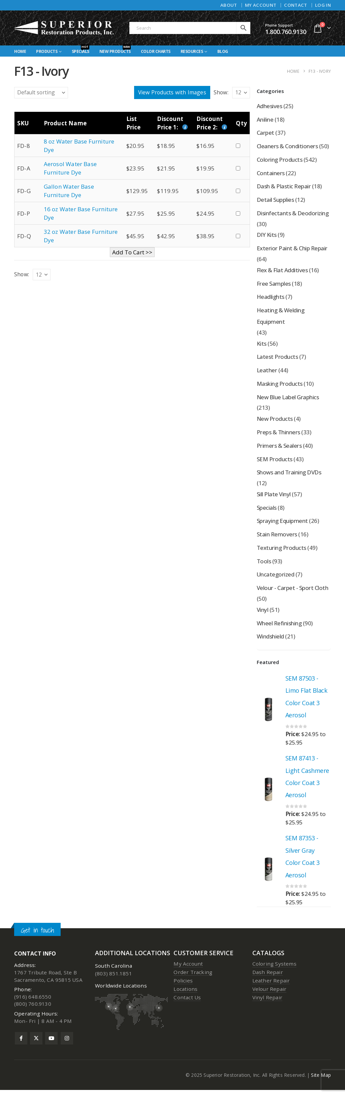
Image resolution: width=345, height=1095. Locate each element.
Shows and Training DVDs (289, 474)
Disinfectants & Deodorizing (293, 214)
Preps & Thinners (278, 434)
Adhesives (269, 106)
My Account (260, 5)
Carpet (265, 133)
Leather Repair (271, 985)
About (228, 5)
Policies (183, 985)
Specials (80, 50)
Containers (271, 173)
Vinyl (262, 613)
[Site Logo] (64, 28)
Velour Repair (269, 993)
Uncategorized (276, 577)
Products (46, 51)
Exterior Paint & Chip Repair (292, 249)
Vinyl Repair (267, 1002)
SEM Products (274, 461)
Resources (192, 51)
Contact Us (187, 1002)
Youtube (51, 1043)
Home (20, 51)
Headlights (270, 298)
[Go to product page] (268, 713)
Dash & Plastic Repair (284, 187)
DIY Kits (267, 236)
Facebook (21, 1043)
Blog (222, 51)
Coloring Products (279, 160)
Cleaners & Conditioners (287, 146)
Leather (267, 372)
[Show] (241, 92)
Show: (221, 92)
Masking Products (280, 385)
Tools (264, 564)
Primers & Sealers (279, 447)
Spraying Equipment (282, 523)
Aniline (265, 119)
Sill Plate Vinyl (274, 496)
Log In (323, 5)
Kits (261, 345)
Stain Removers (277, 537)
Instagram (67, 1043)
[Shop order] (41, 92)
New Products (115, 50)
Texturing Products (281, 550)
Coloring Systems (274, 968)
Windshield (270, 640)
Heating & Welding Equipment (280, 317)
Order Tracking (193, 976)
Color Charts (155, 51)
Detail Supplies (275, 200)
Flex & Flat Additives (282, 271)
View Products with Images (172, 92)
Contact (295, 5)
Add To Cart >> (132, 252)
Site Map (321, 1080)
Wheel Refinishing (279, 626)
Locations (185, 993)
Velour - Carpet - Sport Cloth (292, 591)
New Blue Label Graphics (288, 399)
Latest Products (277, 358)
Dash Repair (267, 976)
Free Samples (274, 284)
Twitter (36, 1043)
